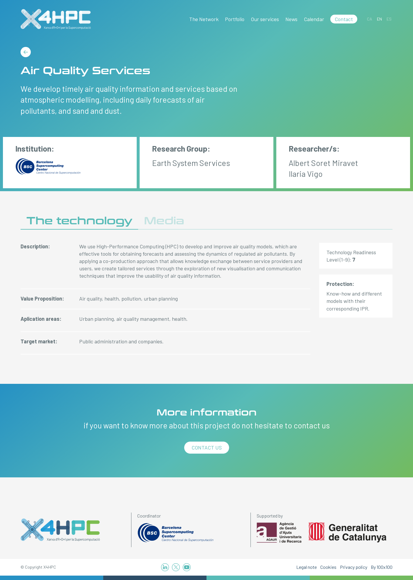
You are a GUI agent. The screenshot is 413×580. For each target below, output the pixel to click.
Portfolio (234, 19)
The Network (204, 19)
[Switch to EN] (379, 18)
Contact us (207, 447)
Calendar (314, 19)
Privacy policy (353, 567)
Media (164, 221)
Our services (265, 19)
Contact (344, 19)
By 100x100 (381, 567)
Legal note (306, 567)
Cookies (328, 567)
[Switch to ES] (389, 18)
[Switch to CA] (369, 18)
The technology (79, 221)
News (291, 19)
